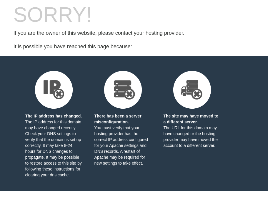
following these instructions (49, 169)
